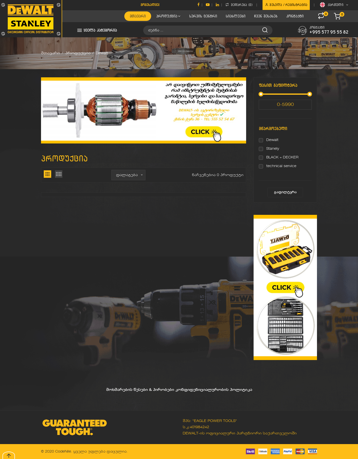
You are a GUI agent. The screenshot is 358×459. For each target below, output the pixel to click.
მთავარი (138, 16)
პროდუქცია (168, 16)
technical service (281, 166)
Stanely (272, 148)
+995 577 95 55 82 (328, 32)
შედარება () (238, 4)
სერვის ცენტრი (203, 16)
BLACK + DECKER (282, 157)
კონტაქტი (295, 16)
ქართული (334, 4)
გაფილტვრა (285, 192)
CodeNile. (63, 451)
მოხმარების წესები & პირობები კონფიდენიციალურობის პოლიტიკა (179, 390)
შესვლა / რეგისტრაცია (286, 4)
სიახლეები (235, 16)
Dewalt (272, 140)
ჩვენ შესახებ (265, 16)
